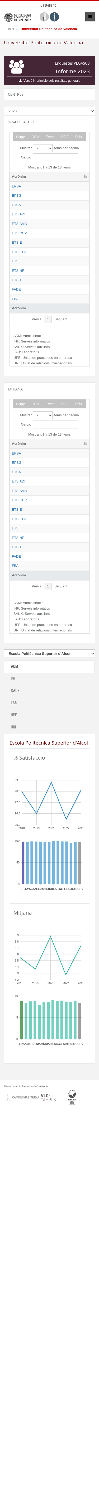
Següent (60, 520)
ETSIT (17, 446)
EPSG (16, 205)
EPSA (16, 186)
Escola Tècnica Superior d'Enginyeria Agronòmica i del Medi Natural (49, 292)
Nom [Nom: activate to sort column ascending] (40, 176)
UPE (14, 1116)
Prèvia (36, 520)
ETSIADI (18, 248)
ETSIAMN (19, 282)
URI (13, 1128)
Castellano (48, 5)
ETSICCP (19, 311)
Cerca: (49, 157)
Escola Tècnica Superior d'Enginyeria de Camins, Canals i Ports (48, 321)
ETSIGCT (19, 364)
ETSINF (18, 422)
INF (13, 1080)
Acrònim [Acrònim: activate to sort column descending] (19, 176)
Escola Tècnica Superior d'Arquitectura (48, 234)
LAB (14, 1104)
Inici (11, 29)
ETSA (16, 229)
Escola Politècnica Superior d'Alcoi (48, 191)
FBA (15, 494)
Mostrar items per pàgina (49, 148)
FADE (16, 470)
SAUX (15, 1092)
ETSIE (17, 340)
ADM (14, 1068)
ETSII (16, 398)
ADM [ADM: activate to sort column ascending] (71, 176)
